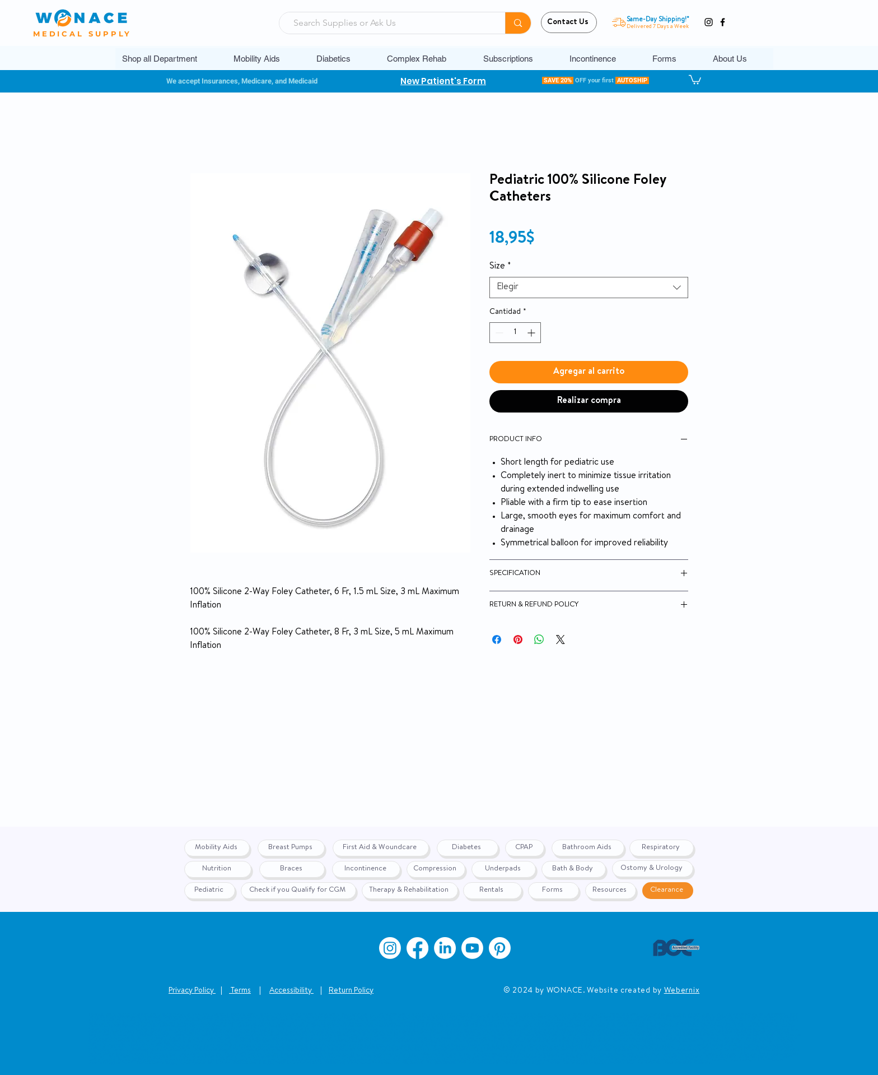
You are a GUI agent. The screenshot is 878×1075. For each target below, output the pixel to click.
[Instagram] (708, 22)
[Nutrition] (217, 869)
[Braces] (292, 869)
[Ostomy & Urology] (652, 868)
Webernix (682, 991)
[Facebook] (722, 22)
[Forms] (553, 890)
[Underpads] (503, 869)
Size (500, 266)
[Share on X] (560, 639)
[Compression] (436, 869)
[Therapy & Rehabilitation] (410, 890)
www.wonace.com (483, 1062)
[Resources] (610, 890)
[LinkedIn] (445, 948)
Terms (240, 991)
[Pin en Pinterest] (518, 639)
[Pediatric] (209, 890)
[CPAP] (524, 848)
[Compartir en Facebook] (496, 639)
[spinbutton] (515, 332)
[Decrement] (498, 332)
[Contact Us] (569, 22)
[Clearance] (667, 890)
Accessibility (291, 991)
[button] (266, 58)
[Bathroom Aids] (588, 848)
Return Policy (351, 991)
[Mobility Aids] (217, 848)
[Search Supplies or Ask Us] (387, 23)
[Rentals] (492, 890)
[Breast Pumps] (291, 848)
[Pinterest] (500, 948)
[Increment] (532, 332)
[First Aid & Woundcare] (381, 848)
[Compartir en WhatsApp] (539, 639)
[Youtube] (472, 948)
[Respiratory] (661, 848)
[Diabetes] (467, 848)
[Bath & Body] (573, 869)
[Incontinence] (366, 869)
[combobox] (588, 287)
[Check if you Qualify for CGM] (298, 890)
